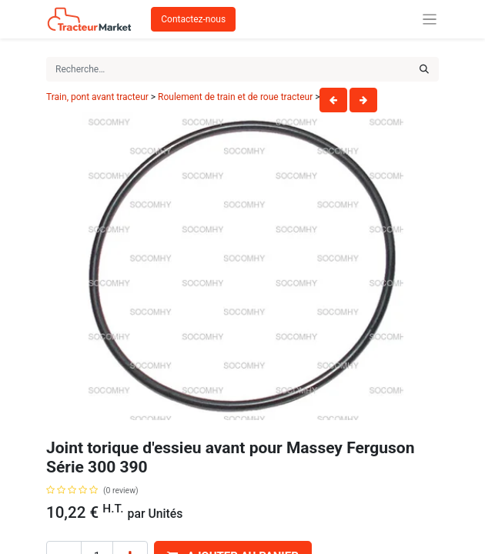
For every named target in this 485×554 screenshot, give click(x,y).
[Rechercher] (424, 69)
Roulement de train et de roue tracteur (235, 97)
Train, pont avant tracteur (97, 97)
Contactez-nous (193, 19)
